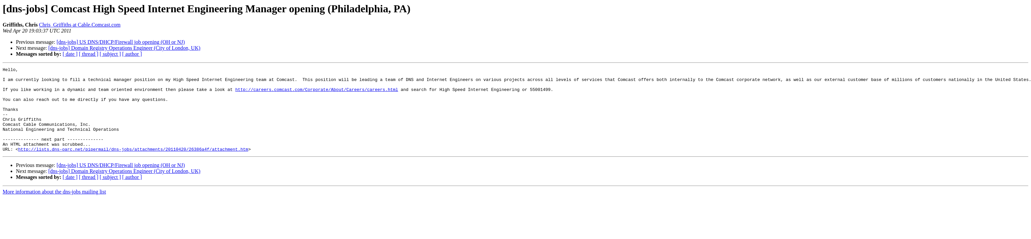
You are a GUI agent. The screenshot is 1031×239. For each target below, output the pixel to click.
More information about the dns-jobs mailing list (54, 208)
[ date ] (70, 54)
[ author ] (132, 54)
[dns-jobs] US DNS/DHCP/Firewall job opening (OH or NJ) (121, 42)
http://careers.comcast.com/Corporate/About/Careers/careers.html (316, 94)
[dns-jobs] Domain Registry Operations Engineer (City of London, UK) (124, 48)
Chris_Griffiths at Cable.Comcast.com (80, 25)
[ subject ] (110, 54)
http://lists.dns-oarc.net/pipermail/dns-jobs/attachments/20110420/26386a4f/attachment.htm (133, 166)
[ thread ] (88, 54)
